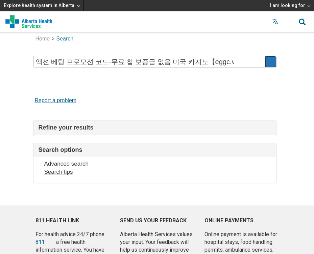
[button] (288, 21)
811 (40, 242)
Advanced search (66, 164)
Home (42, 38)
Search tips (58, 172)
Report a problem (56, 100)
